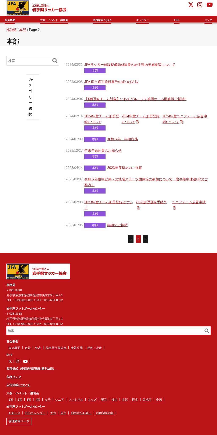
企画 (159, 401)
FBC (177, 19)
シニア (59, 401)
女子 (48, 401)
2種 (20, 401)
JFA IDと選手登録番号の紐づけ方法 (111, 83)
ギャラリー (146, 19)
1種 (10, 401)
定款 (28, 349)
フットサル (75, 401)
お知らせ (14, 414)
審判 (104, 401)
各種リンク (13, 378)
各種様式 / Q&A (107, 19)
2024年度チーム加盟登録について (101, 120)
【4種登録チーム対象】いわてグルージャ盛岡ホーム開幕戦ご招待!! (135, 100)
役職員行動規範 (56, 349)
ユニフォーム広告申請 (189, 204)
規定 (63, 414)
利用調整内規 (105, 414)
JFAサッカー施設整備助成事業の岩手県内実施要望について (129, 66)
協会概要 (13, 19)
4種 (38, 401)
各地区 (147, 401)
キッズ (92, 401)
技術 (114, 401)
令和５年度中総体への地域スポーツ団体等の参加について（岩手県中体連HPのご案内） (146, 183)
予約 (53, 414)
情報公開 (77, 349)
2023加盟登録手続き (151, 204)
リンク (205, 19)
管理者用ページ (19, 423)
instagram (199, 5)
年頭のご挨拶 (117, 227)
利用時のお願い (81, 414)
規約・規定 (94, 349)
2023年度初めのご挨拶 (124, 169)
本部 (22, 31)
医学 (135, 401)
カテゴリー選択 (30, 99)
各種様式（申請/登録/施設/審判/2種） (31, 370)
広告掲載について (18, 386)
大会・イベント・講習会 (57, 19)
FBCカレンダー (35, 414)
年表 (38, 349)
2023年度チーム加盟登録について (108, 206)
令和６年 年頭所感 (122, 141)
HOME (11, 31)
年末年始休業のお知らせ (103, 152)
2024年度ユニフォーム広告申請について (185, 120)
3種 (29, 401)
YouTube (209, 5)
